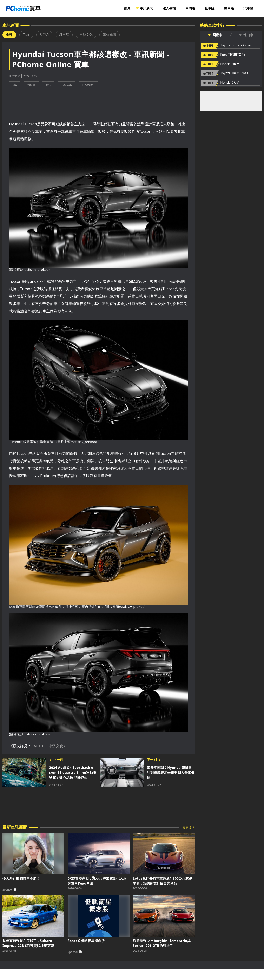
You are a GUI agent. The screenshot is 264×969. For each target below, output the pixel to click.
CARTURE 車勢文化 (47, 745)
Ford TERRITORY (232, 55)
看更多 (187, 827)
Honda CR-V (229, 83)
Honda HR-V (229, 64)
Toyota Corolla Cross (236, 45)
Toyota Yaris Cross (234, 73)
